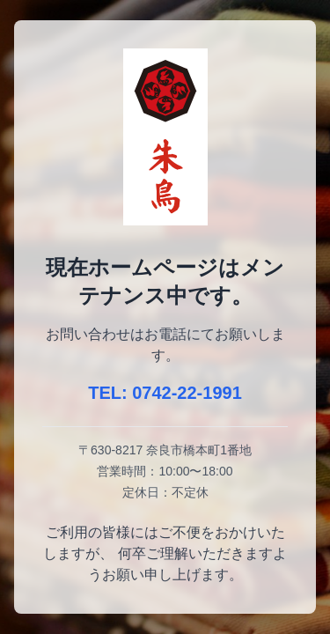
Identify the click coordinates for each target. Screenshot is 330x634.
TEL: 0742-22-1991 (165, 392)
